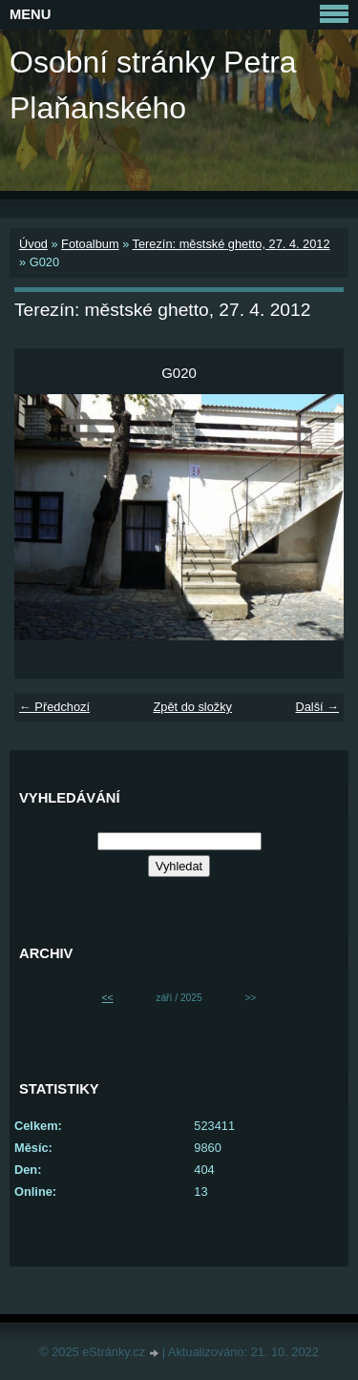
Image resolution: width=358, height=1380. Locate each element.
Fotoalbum (89, 244)
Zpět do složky (192, 707)
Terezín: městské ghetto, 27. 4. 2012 (231, 244)
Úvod (33, 244)
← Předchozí (54, 707)
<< (108, 998)
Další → (317, 707)
